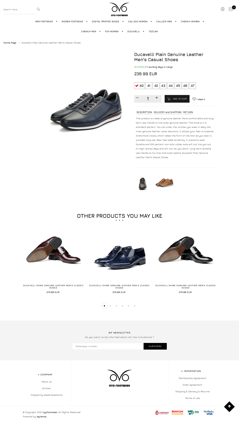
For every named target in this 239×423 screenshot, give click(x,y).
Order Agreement (192, 384)
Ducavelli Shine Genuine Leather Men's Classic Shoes (53, 286)
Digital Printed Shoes (105, 21)
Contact (46, 388)
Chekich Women (190, 21)
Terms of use (192, 398)
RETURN (188, 112)
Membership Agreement (192, 378)
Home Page (9, 42)
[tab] (144, 112)
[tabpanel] (53, 258)
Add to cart (179, 98)
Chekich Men (88, 31)
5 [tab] (129, 306)
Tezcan (153, 31)
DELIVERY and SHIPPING (168, 112)
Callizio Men (164, 21)
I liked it (200, 99)
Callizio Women (137, 21)
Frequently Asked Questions (47, 394)
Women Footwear (72, 21)
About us (46, 381)
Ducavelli (133, 31)
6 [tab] (135, 306)
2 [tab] (110, 306)
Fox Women (112, 31)
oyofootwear (50, 412)
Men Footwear (44, 21)
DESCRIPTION (144, 112)
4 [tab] (122, 306)
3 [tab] (116, 306)
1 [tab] (104, 306)
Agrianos (41, 416)
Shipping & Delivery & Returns (192, 391)
